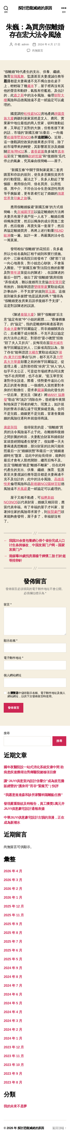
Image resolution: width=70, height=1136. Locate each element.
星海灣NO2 (15, 151)
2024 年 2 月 (13, 1029)
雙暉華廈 (40, 287)
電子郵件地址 (13, 657)
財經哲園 (35, 156)
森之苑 (19, 95)
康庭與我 (10, 427)
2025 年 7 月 (13, 941)
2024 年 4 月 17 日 (49, 44)
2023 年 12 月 (14, 1047)
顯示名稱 (10, 640)
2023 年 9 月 (13, 1073)
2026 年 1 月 (13, 897)
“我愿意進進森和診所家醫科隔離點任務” (33, 795)
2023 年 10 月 (14, 1065)
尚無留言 (37, 50)
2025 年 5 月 (13, 959)
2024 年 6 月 (13, 994)
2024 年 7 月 (13, 985)
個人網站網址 (12, 675)
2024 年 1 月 (13, 1038)
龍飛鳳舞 (17, 76)
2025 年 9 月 (13, 924)
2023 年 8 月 (13, 1082)
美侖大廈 (10, 329)
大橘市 (33, 352)
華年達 (15, 272)
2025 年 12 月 (14, 906)
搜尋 (7, 733)
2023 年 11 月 (14, 1056)
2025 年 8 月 (13, 933)
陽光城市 (56, 343)
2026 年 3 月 (13, 880)
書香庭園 (37, 151)
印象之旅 (20, 198)
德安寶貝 (55, 282)
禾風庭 (22, 489)
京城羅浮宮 (25, 212)
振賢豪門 (54, 512)
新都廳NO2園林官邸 (46, 484)
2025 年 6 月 (13, 950)
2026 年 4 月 (13, 871)
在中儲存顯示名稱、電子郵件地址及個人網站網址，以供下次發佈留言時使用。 (36, 694)
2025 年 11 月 (14, 915)
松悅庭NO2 (32, 114)
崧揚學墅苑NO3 (19, 137)
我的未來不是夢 (15, 1106)
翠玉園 (50, 291)
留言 (8, 604)
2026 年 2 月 (13, 889)
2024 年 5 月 (13, 1003)
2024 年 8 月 (13, 977)
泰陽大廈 (27, 314)
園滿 (40, 390)
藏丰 (30, 86)
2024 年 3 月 (13, 1021)
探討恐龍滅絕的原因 (35, 8)
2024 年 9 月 (13, 968)
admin (25, 44)
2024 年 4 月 (13, 1012)
